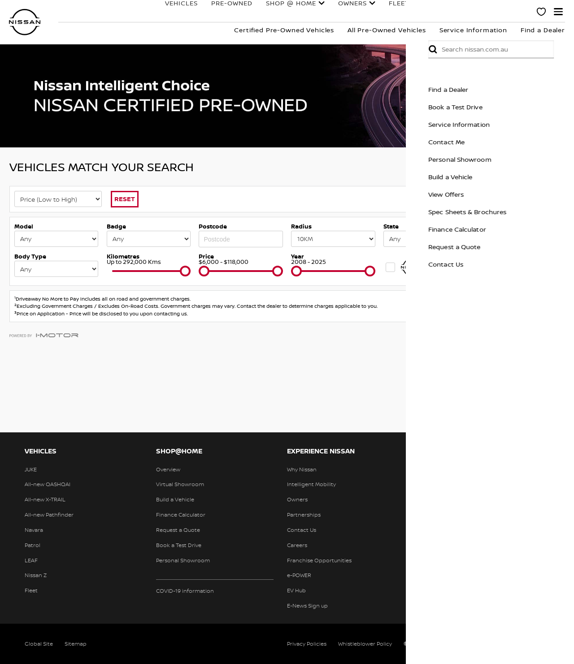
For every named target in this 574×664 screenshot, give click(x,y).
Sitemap (76, 643)
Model (23, 226)
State (391, 226)
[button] (558, 11)
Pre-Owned (200, 12)
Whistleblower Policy (365, 643)
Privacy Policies (306, 643)
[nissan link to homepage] (24, 22)
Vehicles (150, 12)
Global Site (39, 643)
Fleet (367, 12)
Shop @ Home (260, 12)
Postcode (213, 226)
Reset (124, 198)
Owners (321, 12)
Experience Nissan (477, 12)
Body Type (30, 256)
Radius (301, 226)
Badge (116, 226)
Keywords (491, 226)
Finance (406, 12)
